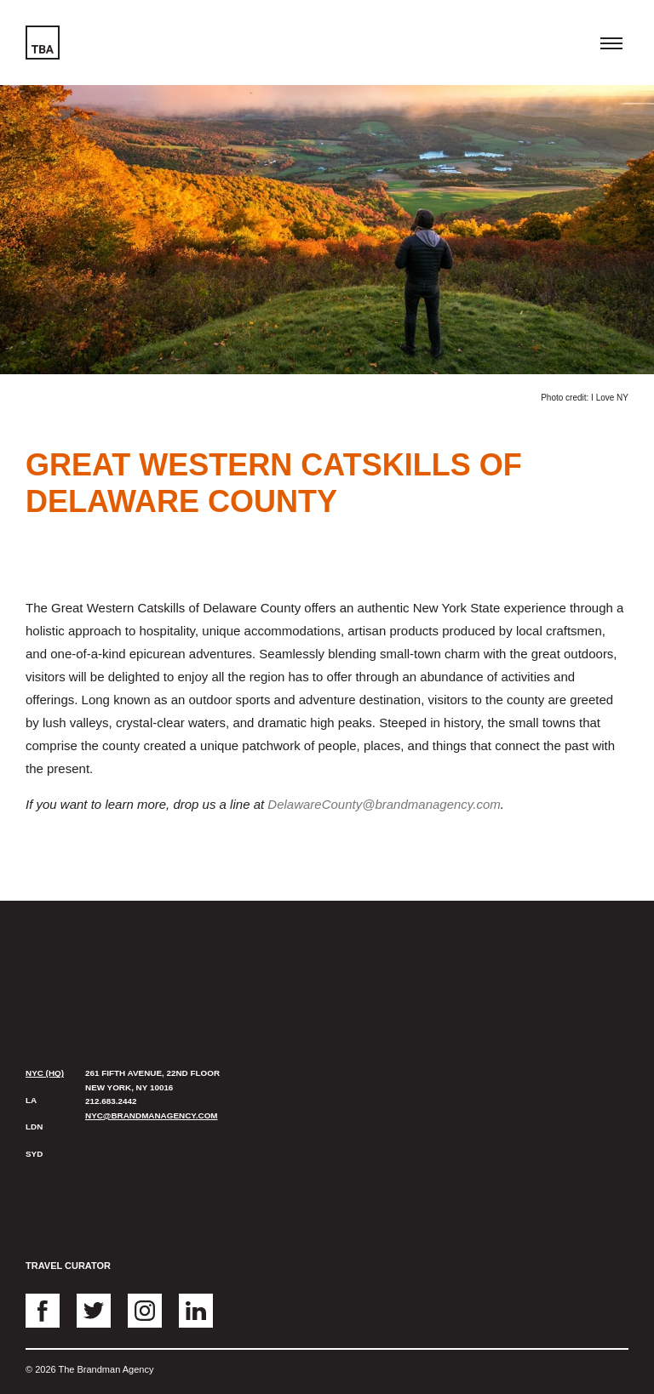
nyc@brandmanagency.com (151, 1115)
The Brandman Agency (74, 959)
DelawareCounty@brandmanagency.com (383, 804)
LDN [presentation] (34, 1126)
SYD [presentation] (34, 1153)
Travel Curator (68, 1265)
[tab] (47, 1074)
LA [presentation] (31, 1100)
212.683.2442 (110, 1101)
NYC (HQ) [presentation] (45, 1073)
